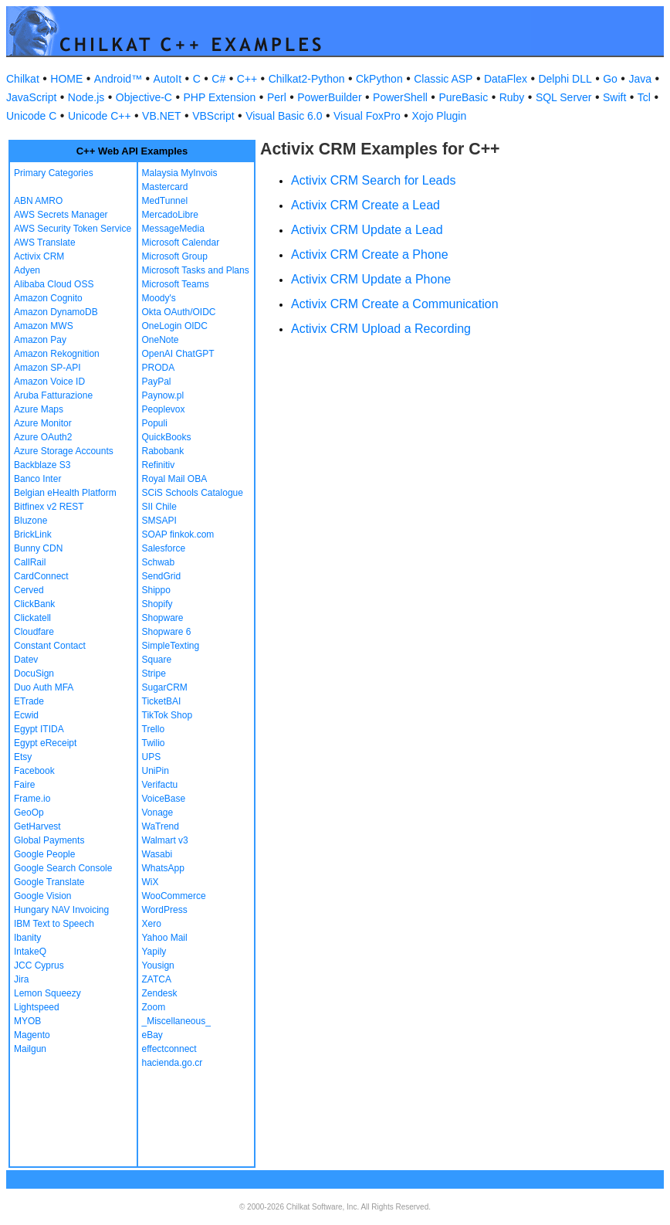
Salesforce (164, 548)
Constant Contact (50, 645)
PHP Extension (219, 97)
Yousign (158, 965)
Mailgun (30, 1048)
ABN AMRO (38, 200)
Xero (151, 923)
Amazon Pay (40, 339)
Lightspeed (36, 1007)
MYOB (27, 1021)
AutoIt (168, 79)
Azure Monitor (43, 423)
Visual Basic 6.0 (283, 116)
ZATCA (156, 979)
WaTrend (160, 826)
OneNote (160, 339)
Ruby (512, 97)
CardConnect (41, 576)
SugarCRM (165, 687)
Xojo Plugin (438, 116)
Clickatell (32, 617)
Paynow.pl (163, 395)
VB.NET (161, 116)
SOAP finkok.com (178, 534)
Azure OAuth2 (43, 437)
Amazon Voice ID (49, 381)
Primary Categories (53, 173)
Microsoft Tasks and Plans (195, 270)
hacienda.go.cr (172, 1062)
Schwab (158, 562)
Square (157, 659)
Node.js (86, 97)
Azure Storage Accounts (63, 451)
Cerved (29, 590)
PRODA (158, 367)
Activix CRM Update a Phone (371, 279)
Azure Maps (38, 409)
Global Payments (49, 840)
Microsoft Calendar (181, 242)
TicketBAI (161, 701)
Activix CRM (39, 256)
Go (610, 79)
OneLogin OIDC (175, 326)
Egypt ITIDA (39, 729)
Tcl (644, 97)
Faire (24, 784)
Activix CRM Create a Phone (369, 254)
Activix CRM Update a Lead (367, 229)
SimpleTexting (171, 645)
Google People (44, 854)
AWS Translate (45, 242)
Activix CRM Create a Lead (365, 205)
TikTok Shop (167, 715)
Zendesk (160, 993)
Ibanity (27, 937)
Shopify (157, 604)
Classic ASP (443, 79)
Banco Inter (37, 478)
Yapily (154, 951)
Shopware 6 (166, 631)
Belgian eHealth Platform (65, 492)
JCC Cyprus (39, 965)
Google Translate (49, 882)
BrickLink (33, 534)
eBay (152, 1035)
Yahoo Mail (165, 937)
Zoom (154, 1007)
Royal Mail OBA (175, 478)
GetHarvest (37, 826)
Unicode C (31, 116)
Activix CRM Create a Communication (395, 303)
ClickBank (34, 604)
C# (218, 79)
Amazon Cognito (48, 298)
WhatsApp (163, 868)
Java (639, 79)
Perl (276, 97)
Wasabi (157, 854)
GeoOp (29, 812)
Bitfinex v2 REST (49, 506)
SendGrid (161, 576)
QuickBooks (166, 437)
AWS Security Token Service (72, 228)
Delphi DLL (564, 79)
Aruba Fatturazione (53, 395)
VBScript (213, 116)
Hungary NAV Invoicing (61, 909)
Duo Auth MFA (43, 687)
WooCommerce (174, 896)
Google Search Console (63, 868)
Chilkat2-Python (307, 79)
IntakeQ (30, 951)
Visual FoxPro (367, 116)
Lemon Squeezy (47, 993)
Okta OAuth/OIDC (179, 312)
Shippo (156, 590)
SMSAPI (159, 520)
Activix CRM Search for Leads (373, 180)
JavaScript (31, 97)
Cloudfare (34, 631)
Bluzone (30, 520)
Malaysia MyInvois (180, 173)
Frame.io (32, 798)
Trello (153, 729)
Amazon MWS (43, 326)
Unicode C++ (99, 116)
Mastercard (165, 187)
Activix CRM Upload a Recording (381, 328)
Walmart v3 (165, 840)
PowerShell (400, 97)
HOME (66, 79)
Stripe (154, 673)
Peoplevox (163, 409)
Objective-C (144, 97)
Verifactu (160, 784)
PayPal (156, 381)
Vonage (158, 812)
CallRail (30, 562)
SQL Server (564, 97)
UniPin (155, 770)
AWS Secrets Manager (61, 214)
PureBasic (463, 97)
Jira (21, 979)
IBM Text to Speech (54, 923)
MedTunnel (165, 200)
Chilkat (22, 79)
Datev (26, 659)
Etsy (23, 757)
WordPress (165, 909)
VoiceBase (164, 798)
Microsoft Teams (175, 284)
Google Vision (43, 896)
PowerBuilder (329, 97)
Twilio (153, 743)
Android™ (118, 79)
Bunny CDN (38, 548)
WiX (150, 882)
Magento (32, 1035)
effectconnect (169, 1048)
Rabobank (163, 451)
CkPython (379, 79)
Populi (155, 423)
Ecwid (26, 715)
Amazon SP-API (47, 367)
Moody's (159, 298)
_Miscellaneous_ (176, 1021)
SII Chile (159, 506)
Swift (614, 97)
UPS (151, 757)
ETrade (29, 701)
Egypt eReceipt (45, 743)
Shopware (163, 617)
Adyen (27, 270)
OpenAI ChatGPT (178, 353)
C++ (247, 79)
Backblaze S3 (42, 465)
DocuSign (34, 673)
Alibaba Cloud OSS (53, 284)
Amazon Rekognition (57, 353)
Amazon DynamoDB (56, 312)
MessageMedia (173, 228)
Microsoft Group (175, 256)
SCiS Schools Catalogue (192, 492)
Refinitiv (158, 465)
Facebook (34, 770)
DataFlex (505, 79)
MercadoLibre (170, 214)
